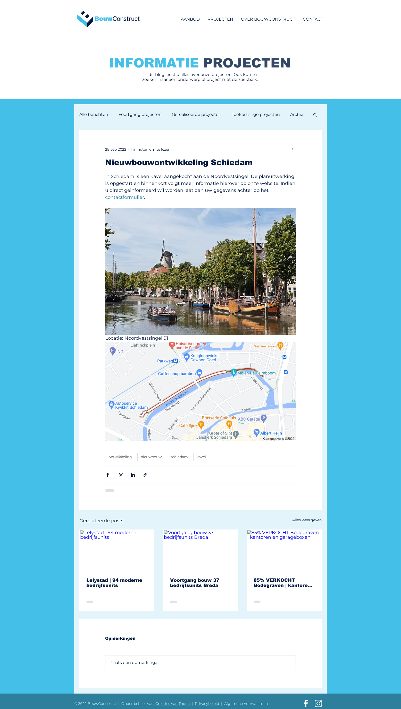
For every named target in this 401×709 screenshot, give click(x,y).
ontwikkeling (120, 457)
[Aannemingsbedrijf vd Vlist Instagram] (318, 703)
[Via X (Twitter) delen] (120, 474)
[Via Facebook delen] (107, 474)
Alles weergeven (307, 520)
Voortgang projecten (140, 114)
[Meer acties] (293, 149)
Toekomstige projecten (256, 114)
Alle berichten (93, 114)
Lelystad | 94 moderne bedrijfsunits (114, 583)
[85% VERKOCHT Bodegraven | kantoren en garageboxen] (284, 550)
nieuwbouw (151, 457)
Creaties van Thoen (173, 703)
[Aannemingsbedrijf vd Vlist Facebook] (306, 703)
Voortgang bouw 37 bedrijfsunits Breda (194, 583)
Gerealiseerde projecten (196, 114)
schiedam (179, 457)
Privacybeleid (207, 703)
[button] (315, 115)
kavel (201, 457)
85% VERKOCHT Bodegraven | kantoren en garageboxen (282, 583)
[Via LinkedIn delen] (132, 474)
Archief (297, 114)
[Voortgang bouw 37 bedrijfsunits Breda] (200, 550)
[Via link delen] (145, 474)
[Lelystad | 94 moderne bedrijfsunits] (117, 550)
